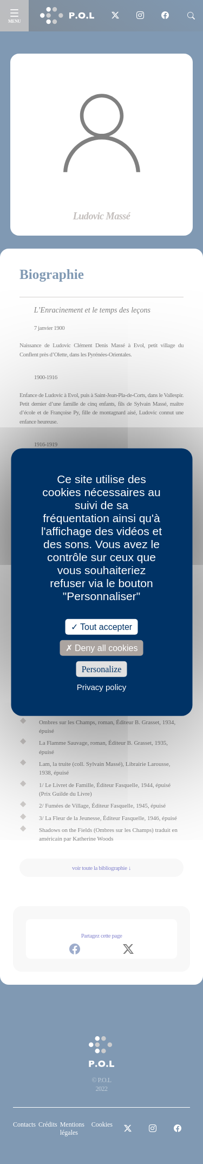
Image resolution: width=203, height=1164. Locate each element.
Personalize (102, 669)
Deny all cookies (102, 647)
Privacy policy (102, 687)
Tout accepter (101, 626)
